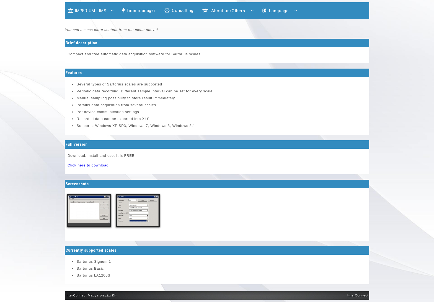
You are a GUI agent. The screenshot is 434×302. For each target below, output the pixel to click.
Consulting (178, 10)
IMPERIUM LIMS (90, 10)
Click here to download (88, 165)
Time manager (139, 10)
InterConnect (357, 295)
